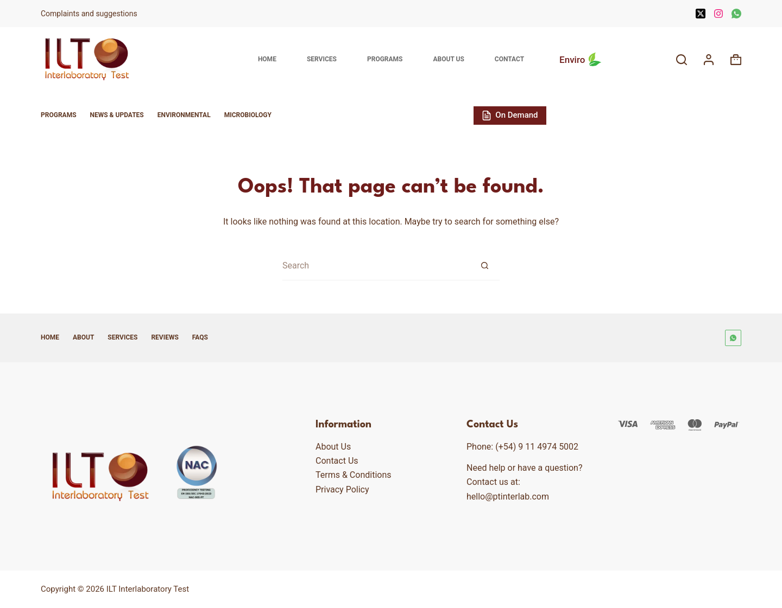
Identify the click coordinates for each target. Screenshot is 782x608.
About (83, 337)
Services (322, 59)
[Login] (708, 59)
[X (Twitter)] (700, 13)
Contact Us (337, 461)
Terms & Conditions (354, 475)
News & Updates (117, 115)
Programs (385, 59)
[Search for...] (376, 265)
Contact (509, 59)
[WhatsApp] (736, 13)
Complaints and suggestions (90, 13)
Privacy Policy (342, 489)
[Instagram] (718, 13)
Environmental (184, 115)
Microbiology (248, 115)
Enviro (581, 59)
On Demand (510, 115)
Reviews (164, 337)
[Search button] (485, 265)
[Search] (681, 59)
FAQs (200, 337)
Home (267, 59)
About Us (448, 59)
